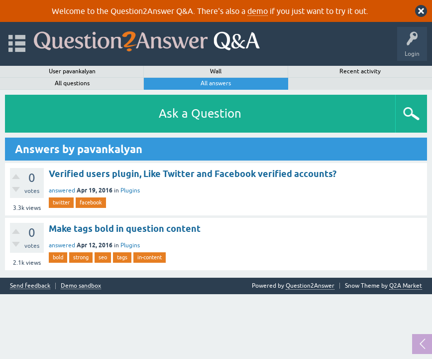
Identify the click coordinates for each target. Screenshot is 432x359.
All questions (72, 83)
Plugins (130, 190)
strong (81, 257)
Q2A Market (405, 285)
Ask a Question (200, 113)
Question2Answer (310, 285)
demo (257, 10)
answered (62, 190)
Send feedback (30, 286)
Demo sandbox (81, 286)
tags (122, 257)
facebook (91, 202)
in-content (149, 257)
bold (58, 257)
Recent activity (360, 71)
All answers (216, 83)
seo (103, 257)
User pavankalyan (72, 71)
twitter (61, 202)
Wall (215, 71)
